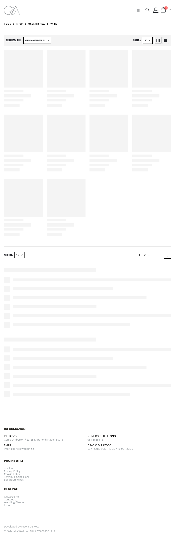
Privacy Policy (12, 471)
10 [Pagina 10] (159, 255)
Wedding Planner (14, 502)
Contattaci (10, 499)
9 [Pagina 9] (153, 255)
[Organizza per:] (37, 40)
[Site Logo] (12, 10)
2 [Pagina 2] (145, 255)
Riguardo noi (12, 496)
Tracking (9, 468)
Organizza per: (13, 40)
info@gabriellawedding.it (19, 449)
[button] (139, 10)
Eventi (7, 505)
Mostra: (137, 40)
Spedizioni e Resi (14, 479)
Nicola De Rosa (30, 526)
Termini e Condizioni (16, 477)
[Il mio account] (156, 10)
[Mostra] (148, 40)
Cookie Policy (12, 474)
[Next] (167, 255)
